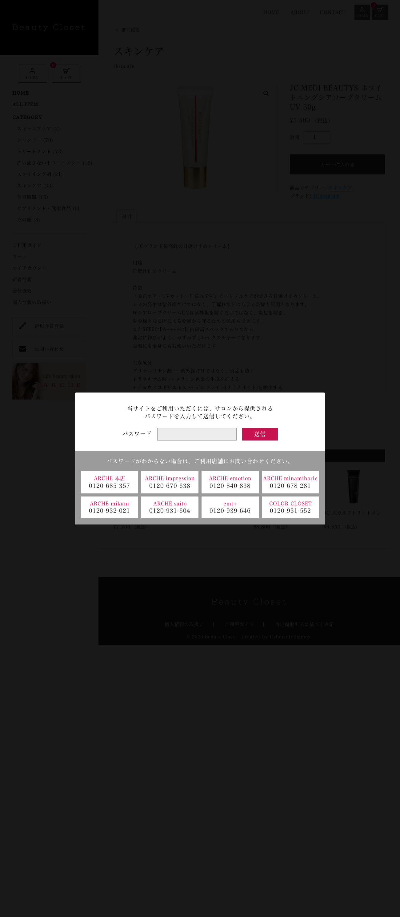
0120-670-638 (169, 485)
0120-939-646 (230, 510)
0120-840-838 (230, 485)
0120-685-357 (109, 485)
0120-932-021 (109, 510)
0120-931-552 (290, 510)
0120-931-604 (169, 510)
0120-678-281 (290, 485)
